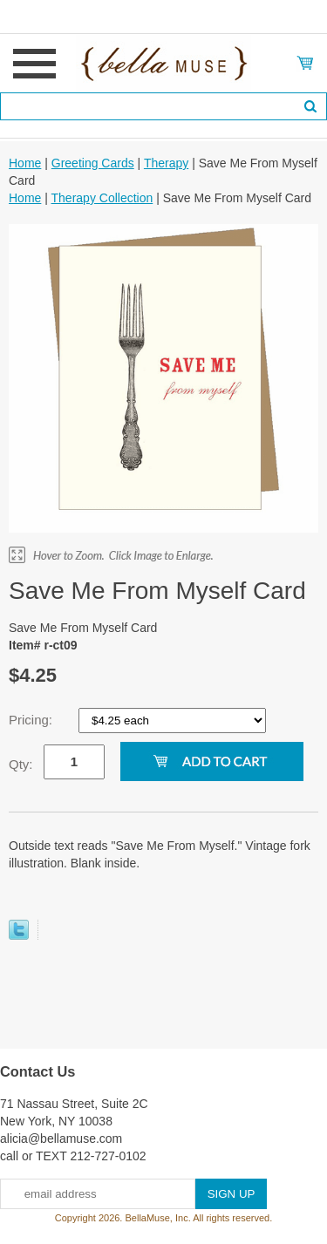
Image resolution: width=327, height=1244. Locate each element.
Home (25, 163)
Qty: (21, 764)
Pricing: (32, 719)
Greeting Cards (92, 163)
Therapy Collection (102, 198)
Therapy (166, 163)
